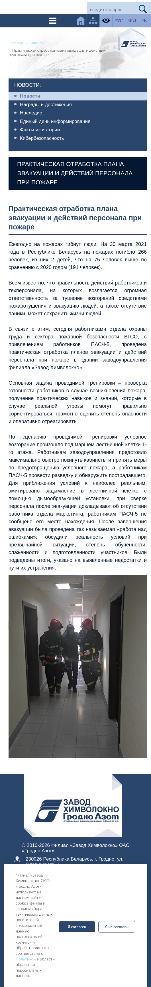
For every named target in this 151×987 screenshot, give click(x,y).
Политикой (26, 958)
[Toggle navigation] (53, 20)
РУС (119, 20)
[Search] (111, 9)
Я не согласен (116, 927)
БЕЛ (131, 20)
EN (144, 20)
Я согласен (77, 927)
